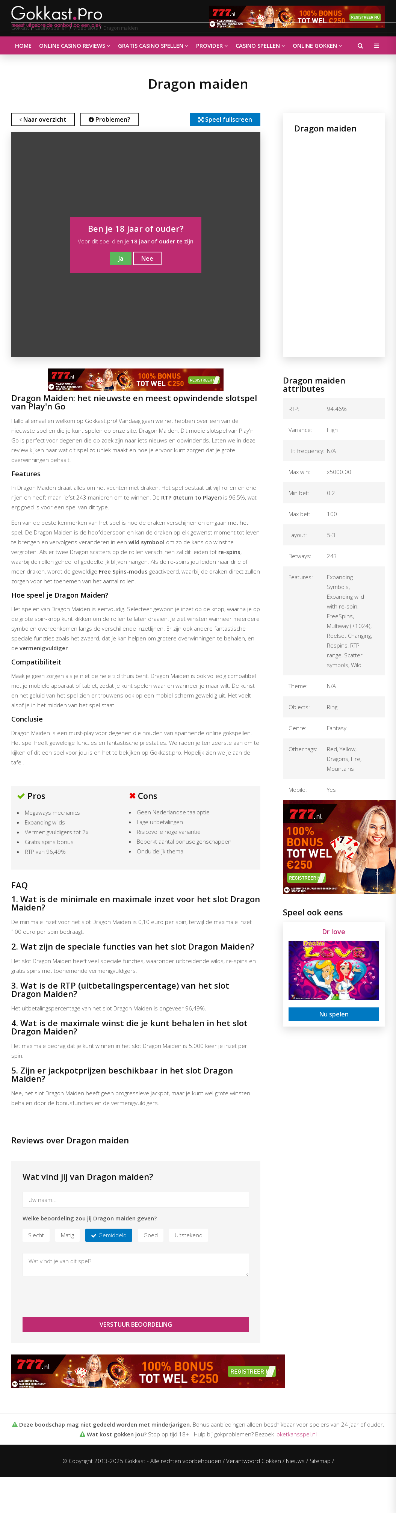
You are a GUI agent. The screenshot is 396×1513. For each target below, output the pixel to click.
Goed (151, 1235)
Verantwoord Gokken (253, 1461)
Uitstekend (189, 1235)
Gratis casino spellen (153, 45)
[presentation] (80, 1296)
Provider (212, 45)
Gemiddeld (112, 1235)
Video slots (85, 27)
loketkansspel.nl (296, 1434)
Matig (67, 1235)
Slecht (36, 1235)
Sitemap (320, 1461)
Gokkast (20, 27)
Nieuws (295, 1461)
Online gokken (317, 45)
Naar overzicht (43, 119)
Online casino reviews (74, 45)
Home (23, 45)
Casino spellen (260, 45)
